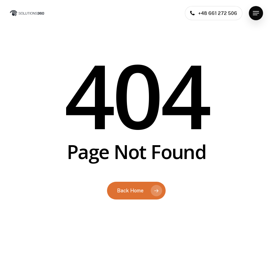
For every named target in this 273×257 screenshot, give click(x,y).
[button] (256, 13)
